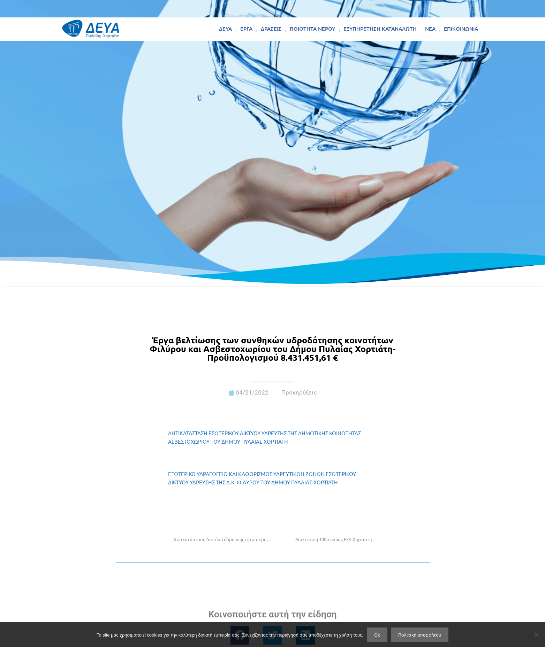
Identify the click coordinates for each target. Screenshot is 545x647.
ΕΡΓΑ (246, 28)
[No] (536, 634)
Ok (377, 635)
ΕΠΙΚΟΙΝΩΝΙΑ (461, 28)
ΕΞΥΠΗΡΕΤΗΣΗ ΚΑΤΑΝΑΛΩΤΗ (380, 28)
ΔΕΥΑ (225, 28)
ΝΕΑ (430, 28)
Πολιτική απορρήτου (419, 635)
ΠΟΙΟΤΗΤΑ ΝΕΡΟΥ (312, 28)
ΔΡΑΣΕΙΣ (271, 28)
